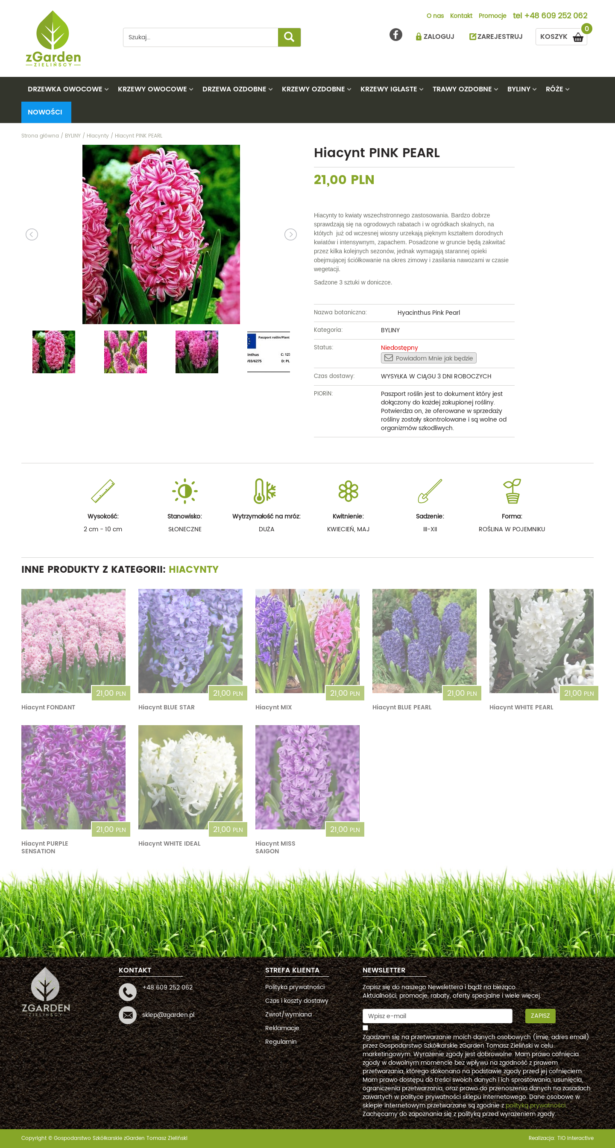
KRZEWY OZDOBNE (313, 89)
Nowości (45, 112)
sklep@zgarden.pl (168, 1015)
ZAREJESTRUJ (500, 37)
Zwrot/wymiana (288, 1014)
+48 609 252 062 (555, 16)
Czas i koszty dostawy (296, 1001)
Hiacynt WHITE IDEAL (169, 844)
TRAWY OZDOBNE (462, 89)
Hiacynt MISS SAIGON (275, 847)
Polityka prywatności (295, 987)
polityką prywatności (535, 1105)
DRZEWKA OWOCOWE (65, 89)
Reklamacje (282, 1028)
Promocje (493, 16)
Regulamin (281, 1042)
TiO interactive (575, 1138)
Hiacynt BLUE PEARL (401, 707)
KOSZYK (563, 35)
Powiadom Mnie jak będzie (428, 358)
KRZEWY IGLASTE (388, 89)
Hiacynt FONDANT (48, 707)
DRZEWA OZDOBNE (234, 89)
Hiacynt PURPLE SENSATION (44, 847)
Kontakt (461, 16)
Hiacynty (194, 570)
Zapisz (540, 1016)
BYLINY (518, 89)
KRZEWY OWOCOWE (152, 89)
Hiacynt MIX (273, 707)
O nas (435, 16)
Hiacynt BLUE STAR (166, 707)
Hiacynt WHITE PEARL (521, 707)
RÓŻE (554, 89)
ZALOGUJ (439, 37)
